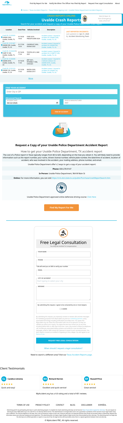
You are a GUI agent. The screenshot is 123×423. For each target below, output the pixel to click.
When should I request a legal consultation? (63, 348)
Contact (60, 405)
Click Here (91, 197)
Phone (40, 260)
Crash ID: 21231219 (8, 68)
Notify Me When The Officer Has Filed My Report (67, 3)
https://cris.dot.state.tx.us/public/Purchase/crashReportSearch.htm (81, 178)
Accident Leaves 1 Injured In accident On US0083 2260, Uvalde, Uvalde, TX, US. (51, 38)
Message (41, 286)
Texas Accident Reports (38, 10)
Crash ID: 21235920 (8, 35)
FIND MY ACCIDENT (61, 112)
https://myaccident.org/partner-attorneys (93, 410)
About (117, 3)
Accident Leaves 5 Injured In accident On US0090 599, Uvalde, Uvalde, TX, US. (51, 45)
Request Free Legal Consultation (100, 3)
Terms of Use (40, 334)
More (30, 78)
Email (40, 270)
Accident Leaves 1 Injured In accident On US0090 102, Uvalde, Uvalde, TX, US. (51, 71)
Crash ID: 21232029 (9, 51)
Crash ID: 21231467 (8, 43)
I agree (64, 309)
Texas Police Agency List (58, 10)
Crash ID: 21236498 (8, 59)
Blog (72, 405)
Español (102, 405)
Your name (42, 251)
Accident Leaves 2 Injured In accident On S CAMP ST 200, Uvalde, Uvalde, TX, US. (51, 53)
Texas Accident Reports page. (79, 354)
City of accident (44, 278)
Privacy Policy (43, 405)
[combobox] (63, 281)
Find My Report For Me (38, 3)
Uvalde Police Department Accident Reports (85, 10)
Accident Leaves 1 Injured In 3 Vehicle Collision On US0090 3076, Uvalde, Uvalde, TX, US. (51, 62)
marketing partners (76, 319)
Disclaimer (86, 405)
